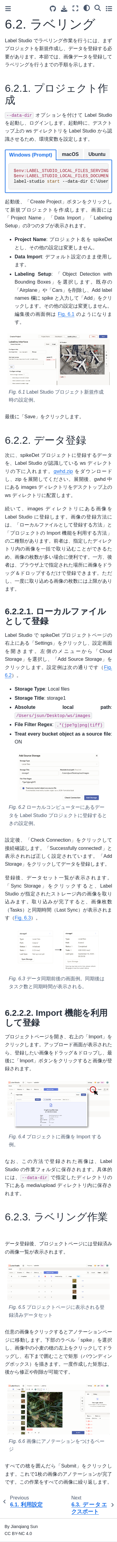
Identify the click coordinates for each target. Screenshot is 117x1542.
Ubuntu (96, 154)
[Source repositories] (52, 9)
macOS (70, 154)
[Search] (97, 7)
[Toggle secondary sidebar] (109, 8)
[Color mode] (86, 7)
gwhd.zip (63, 471)
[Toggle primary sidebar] (8, 8)
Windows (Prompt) (30, 154)
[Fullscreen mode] (75, 8)
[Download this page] (64, 9)
